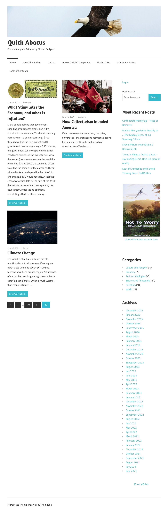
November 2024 (134, 319)
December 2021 (134, 449)
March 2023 (132, 388)
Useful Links (103, 62)
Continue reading (17, 202)
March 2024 (132, 336)
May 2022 (131, 428)
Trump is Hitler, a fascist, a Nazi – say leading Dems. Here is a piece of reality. (141, 159)
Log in (125, 82)
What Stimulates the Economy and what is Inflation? (26, 112)
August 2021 (133, 462)
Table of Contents (18, 71)
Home (12, 62)
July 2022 (131, 423)
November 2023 (134, 354)
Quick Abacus (26, 42)
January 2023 (133, 397)
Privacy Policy (141, 484)
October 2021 (133, 454)
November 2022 (134, 406)
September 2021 (135, 458)
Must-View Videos (126, 62)
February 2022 (134, 441)
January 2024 (133, 345)
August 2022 (133, 419)
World (25, 248)
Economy (27, 102)
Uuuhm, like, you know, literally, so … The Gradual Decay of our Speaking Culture (140, 135)
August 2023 (133, 367)
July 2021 (131, 467)
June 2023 (131, 375)
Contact (52, 62)
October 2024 (133, 323)
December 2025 (134, 310)
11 (37, 305)
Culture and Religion (136, 267)
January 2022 (133, 445)
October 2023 (133, 358)
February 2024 (134, 341)
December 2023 (134, 349)
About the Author (32, 62)
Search (154, 97)
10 (28, 305)
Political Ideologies (135, 276)
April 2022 (131, 432)
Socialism (82, 116)
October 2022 (133, 410)
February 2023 (134, 393)
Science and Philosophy (138, 280)
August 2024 (133, 332)
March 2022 (132, 436)
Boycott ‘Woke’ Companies (76, 62)
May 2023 (131, 380)
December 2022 (134, 401)
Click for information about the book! (141, 239)
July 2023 (131, 371)
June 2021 (131, 471)
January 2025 (133, 315)
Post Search (128, 91)
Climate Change (21, 252)
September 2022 (135, 415)
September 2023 (135, 362)
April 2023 (131, 384)
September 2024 (135, 328)
